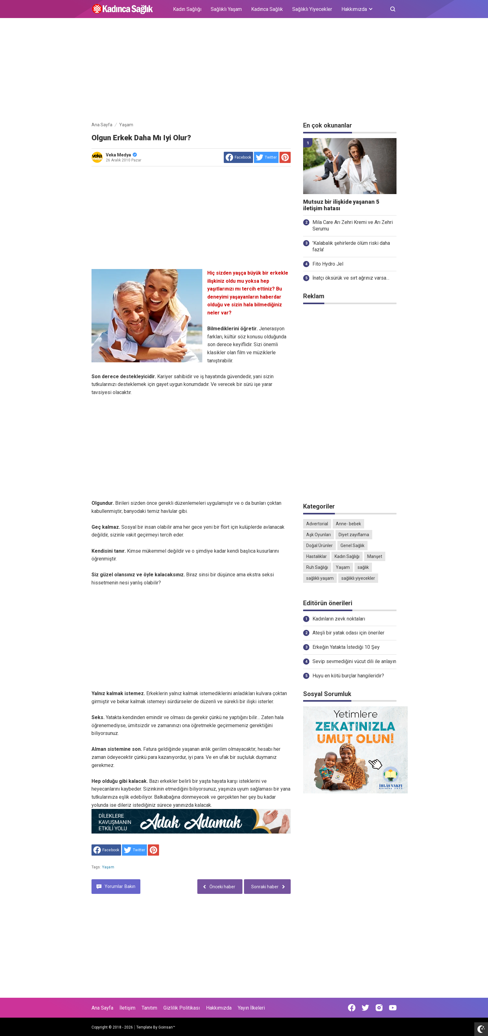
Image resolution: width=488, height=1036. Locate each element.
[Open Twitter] (365, 1007)
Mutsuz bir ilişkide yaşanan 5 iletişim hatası (341, 205)
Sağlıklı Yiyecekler (312, 9)
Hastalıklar (316, 556)
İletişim (127, 1008)
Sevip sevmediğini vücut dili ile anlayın (354, 661)
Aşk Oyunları (318, 534)
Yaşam (108, 867)
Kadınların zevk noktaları (338, 619)
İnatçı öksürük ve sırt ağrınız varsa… (350, 278)
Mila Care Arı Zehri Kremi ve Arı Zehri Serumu (352, 225)
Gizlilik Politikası (181, 1008)
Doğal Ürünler (319, 545)
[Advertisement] (244, 70)
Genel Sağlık (352, 545)
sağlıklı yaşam (320, 578)
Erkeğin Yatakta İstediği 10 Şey (346, 647)
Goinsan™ (166, 1027)
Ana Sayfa (102, 1008)
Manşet (374, 556)
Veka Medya (121, 154)
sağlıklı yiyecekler (358, 578)
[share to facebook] (238, 157)
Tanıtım (149, 1008)
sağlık (363, 567)
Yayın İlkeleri (251, 1008)
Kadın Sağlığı (187, 9)
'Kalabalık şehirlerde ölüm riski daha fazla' (351, 246)
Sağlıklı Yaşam (226, 9)
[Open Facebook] (351, 1007)
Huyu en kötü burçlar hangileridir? (348, 676)
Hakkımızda (219, 1008)
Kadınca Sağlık (267, 9)
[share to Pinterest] (285, 157)
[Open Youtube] (392, 1007)
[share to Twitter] (266, 157)
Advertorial (317, 523)
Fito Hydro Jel (327, 264)
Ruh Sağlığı (317, 567)
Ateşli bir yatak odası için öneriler (348, 633)
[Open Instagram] (379, 1007)
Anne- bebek (348, 523)
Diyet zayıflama (354, 534)
